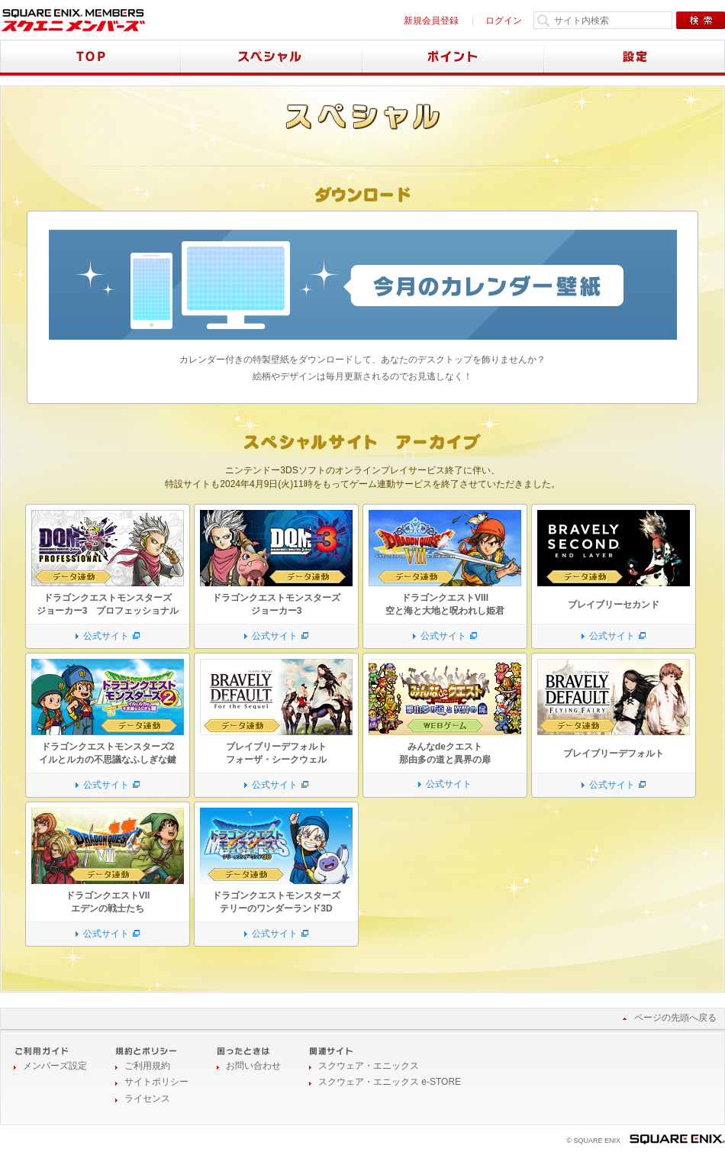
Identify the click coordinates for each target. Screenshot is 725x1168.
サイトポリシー (156, 1081)
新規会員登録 (431, 20)
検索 (700, 20)
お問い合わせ (253, 1065)
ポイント (453, 58)
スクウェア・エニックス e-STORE (389, 1081)
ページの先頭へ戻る (675, 1017)
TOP (90, 58)
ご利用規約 (147, 1065)
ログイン (503, 20)
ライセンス (147, 1098)
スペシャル (271, 58)
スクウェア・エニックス (368, 1065)
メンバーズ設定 (55, 1065)
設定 (634, 58)
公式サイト (106, 636)
